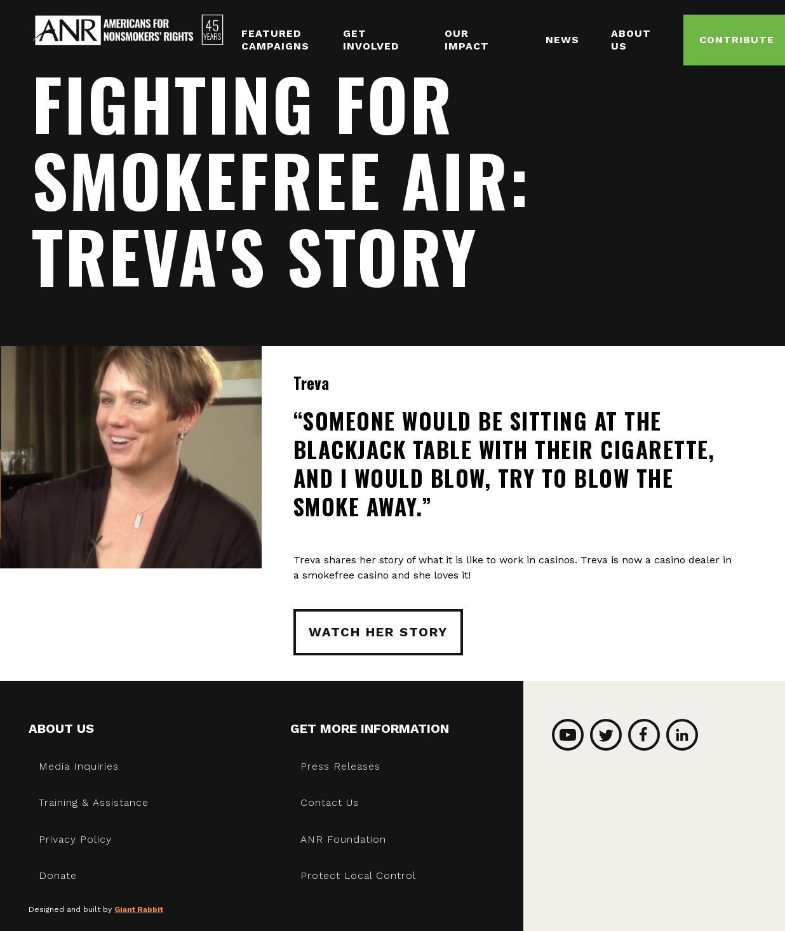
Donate (58, 875)
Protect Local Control (358, 875)
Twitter (606, 735)
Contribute (736, 40)
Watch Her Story (378, 632)
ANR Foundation (343, 839)
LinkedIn (682, 735)
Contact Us (329, 802)
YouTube (568, 735)
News (562, 40)
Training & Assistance (94, 802)
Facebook (644, 735)
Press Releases (340, 766)
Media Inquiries (79, 766)
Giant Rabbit (138, 909)
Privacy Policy (75, 839)
